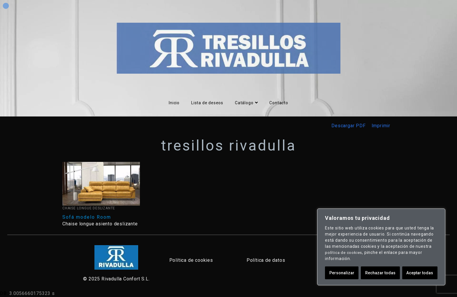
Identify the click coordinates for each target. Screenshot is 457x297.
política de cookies (344, 252)
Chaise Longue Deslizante (88, 208)
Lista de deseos (207, 102)
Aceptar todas (419, 273)
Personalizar (341, 273)
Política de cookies (191, 260)
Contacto (278, 102)
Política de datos (266, 260)
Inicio (174, 102)
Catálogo (246, 102)
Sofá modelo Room (86, 217)
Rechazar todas (380, 273)
